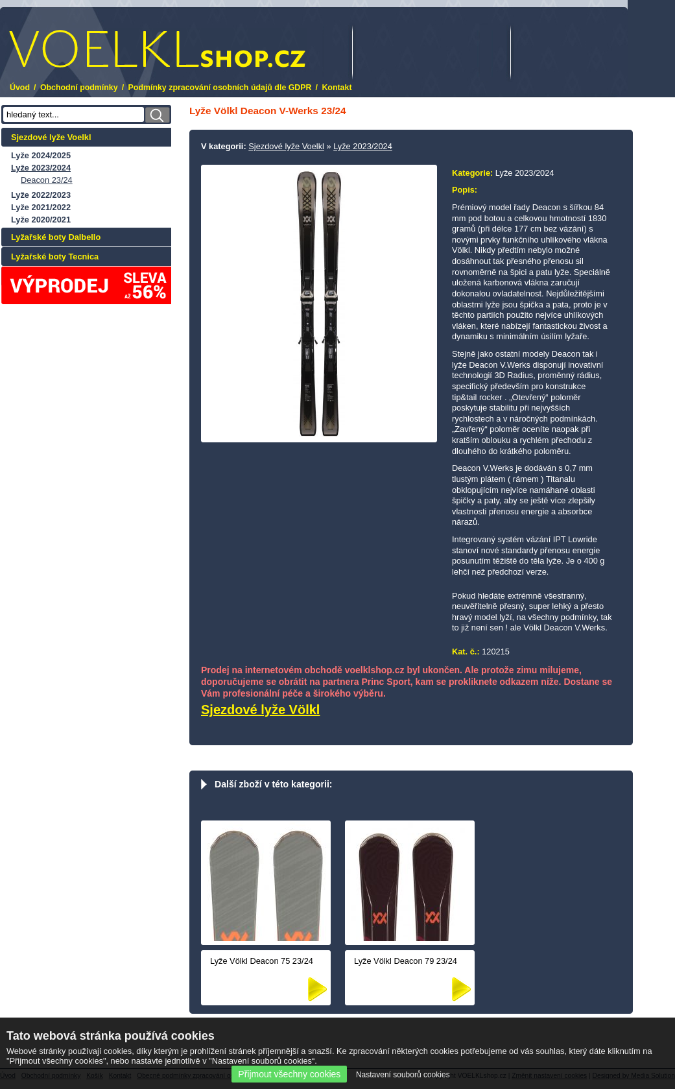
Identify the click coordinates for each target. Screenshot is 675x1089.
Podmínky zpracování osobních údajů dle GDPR (220, 87)
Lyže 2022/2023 (41, 195)
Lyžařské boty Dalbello (56, 237)
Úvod (20, 87)
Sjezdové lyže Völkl (260, 709)
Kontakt (336, 87)
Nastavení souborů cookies (403, 1074)
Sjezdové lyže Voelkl (51, 137)
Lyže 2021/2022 (41, 207)
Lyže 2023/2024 (41, 168)
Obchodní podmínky (79, 87)
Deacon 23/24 (47, 180)
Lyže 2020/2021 (41, 219)
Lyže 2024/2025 (41, 155)
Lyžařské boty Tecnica (55, 256)
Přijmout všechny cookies (289, 1074)
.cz (157, 49)
